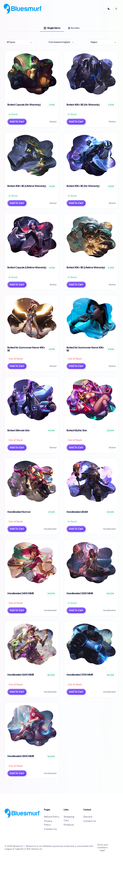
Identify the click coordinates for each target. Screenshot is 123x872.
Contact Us (50, 829)
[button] (19, 42)
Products (69, 824)
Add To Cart (17, 121)
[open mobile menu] (116, 9)
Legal (102, 850)
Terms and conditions (102, 846)
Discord (87, 816)
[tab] (52, 28)
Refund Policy (51, 816)
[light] (109, 9)
